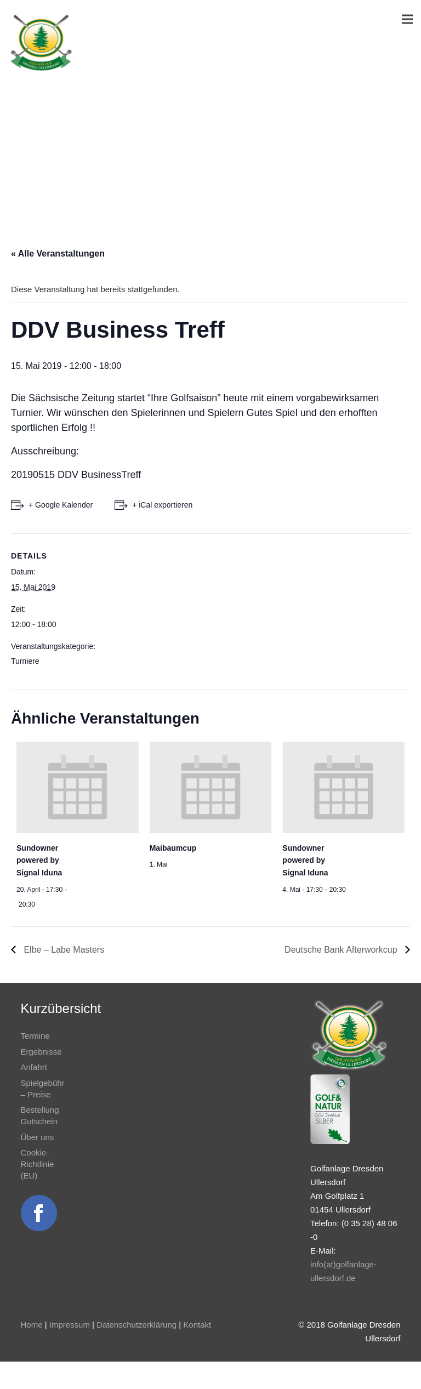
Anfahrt (34, 1067)
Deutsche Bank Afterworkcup (342, 949)
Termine (35, 1035)
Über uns (37, 1137)
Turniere (25, 661)
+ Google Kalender (61, 504)
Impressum (69, 1324)
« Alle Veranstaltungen (58, 253)
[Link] (41, 43)
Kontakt (197, 1324)
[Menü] (407, 19)
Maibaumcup (173, 848)
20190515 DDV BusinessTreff (76, 474)
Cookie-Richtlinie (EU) (37, 1164)
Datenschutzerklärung (136, 1324)
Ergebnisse (41, 1051)
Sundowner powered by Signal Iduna (39, 860)
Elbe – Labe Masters (62, 949)
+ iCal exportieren (162, 504)
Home (32, 1324)
